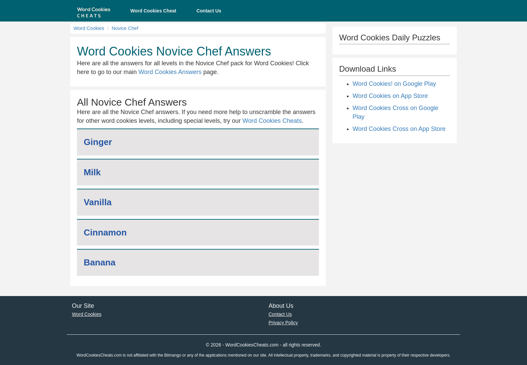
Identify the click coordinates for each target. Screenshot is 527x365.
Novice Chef (125, 28)
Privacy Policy (283, 322)
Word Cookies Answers (170, 72)
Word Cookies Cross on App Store (399, 128)
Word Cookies (89, 28)
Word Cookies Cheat (153, 10)
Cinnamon (105, 232)
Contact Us (208, 10)
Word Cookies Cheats (272, 120)
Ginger (98, 142)
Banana (100, 262)
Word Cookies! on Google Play (394, 83)
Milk (92, 172)
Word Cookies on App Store (390, 96)
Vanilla (98, 202)
